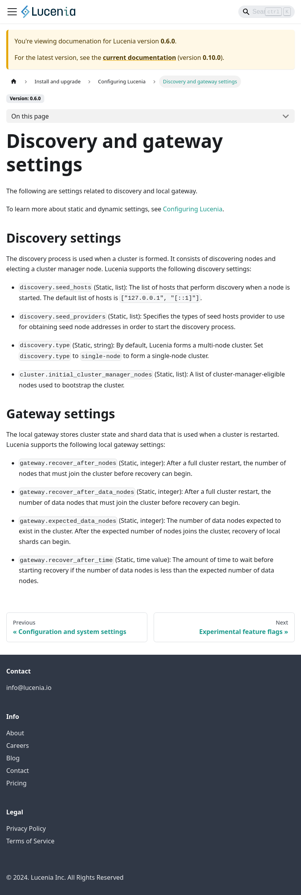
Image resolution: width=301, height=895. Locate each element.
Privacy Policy (26, 828)
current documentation (139, 57)
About (15, 733)
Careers (17, 745)
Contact (17, 770)
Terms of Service (30, 841)
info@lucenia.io (28, 687)
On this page (30, 116)
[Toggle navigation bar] (12, 12)
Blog (13, 758)
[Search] (266, 11)
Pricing (16, 783)
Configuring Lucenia (193, 209)
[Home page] (13, 82)
